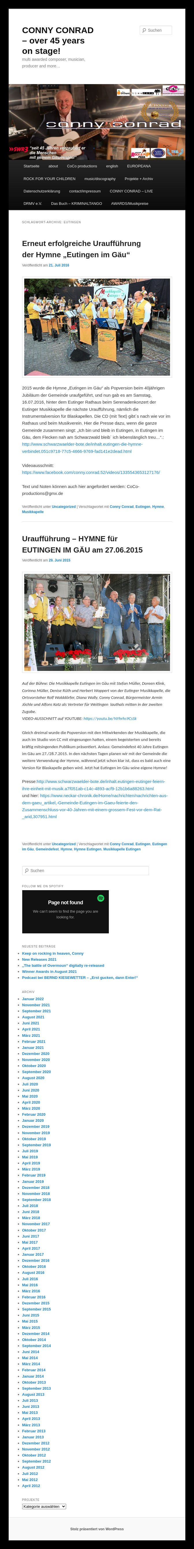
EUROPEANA (139, 166)
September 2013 (36, 1388)
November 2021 (36, 1005)
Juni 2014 (30, 1352)
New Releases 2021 (39, 959)
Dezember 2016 (36, 1260)
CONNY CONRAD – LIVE (131, 191)
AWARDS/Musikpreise (129, 203)
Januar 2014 (33, 1376)
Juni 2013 (30, 1406)
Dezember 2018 (36, 1187)
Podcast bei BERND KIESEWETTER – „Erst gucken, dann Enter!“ (80, 977)
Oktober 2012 (34, 1455)
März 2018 (31, 1218)
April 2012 (31, 1486)
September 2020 (36, 1072)
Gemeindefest (47, 849)
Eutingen (143, 507)
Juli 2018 (30, 1206)
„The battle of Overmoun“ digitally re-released (63, 965)
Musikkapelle (33, 512)
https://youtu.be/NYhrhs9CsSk (110, 718)
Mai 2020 (30, 1096)
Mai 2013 (30, 1412)
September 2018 (36, 1200)
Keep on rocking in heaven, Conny (53, 953)
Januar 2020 (33, 1120)
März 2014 (31, 1364)
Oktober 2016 (34, 1266)
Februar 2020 (34, 1114)
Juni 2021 (30, 1023)
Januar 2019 (33, 1181)
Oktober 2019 (34, 1139)
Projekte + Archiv (139, 179)
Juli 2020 (30, 1084)
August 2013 (33, 1394)
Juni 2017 (30, 1236)
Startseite (32, 166)
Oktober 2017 (34, 1230)
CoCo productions (82, 166)
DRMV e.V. (33, 203)
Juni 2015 (30, 1315)
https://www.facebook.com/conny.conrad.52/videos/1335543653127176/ (91, 472)
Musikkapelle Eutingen (122, 849)
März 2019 (31, 1169)
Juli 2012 (30, 1474)
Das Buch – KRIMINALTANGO (76, 203)
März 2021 (31, 1035)
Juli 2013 (30, 1400)
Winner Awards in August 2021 (49, 971)
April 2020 (31, 1102)
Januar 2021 (33, 1047)
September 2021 (36, 1011)
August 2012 (33, 1467)
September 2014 (36, 1346)
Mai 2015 (30, 1321)
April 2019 (31, 1163)
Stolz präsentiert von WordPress (97, 1529)
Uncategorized (64, 507)
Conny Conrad (122, 507)
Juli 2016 (30, 1279)
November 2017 (36, 1224)
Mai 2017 (30, 1242)
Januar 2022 (33, 999)
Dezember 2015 (36, 1303)
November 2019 (36, 1133)
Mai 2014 (30, 1358)
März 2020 (31, 1108)
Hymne (158, 507)
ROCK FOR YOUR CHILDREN (50, 179)
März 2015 (31, 1327)
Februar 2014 (34, 1370)
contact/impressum (85, 191)
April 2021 (31, 1029)
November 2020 (36, 1060)
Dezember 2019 (36, 1126)
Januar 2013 (33, 1437)
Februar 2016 (34, 1297)
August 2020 (33, 1078)
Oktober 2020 (34, 1066)
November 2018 (36, 1193)
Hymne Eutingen (88, 849)
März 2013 (31, 1425)
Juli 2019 (30, 1151)
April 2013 (31, 1418)
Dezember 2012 (36, 1443)
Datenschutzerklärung (42, 191)
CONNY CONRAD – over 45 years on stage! (58, 40)
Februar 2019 (34, 1175)
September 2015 (36, 1309)
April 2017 (31, 1248)
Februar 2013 (34, 1431)
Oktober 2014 (34, 1340)
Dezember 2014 (36, 1334)
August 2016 (33, 1272)
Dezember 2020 (36, 1053)
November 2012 (36, 1449)
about (53, 166)
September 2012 (36, 1461)
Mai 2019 (30, 1157)
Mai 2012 (30, 1480)
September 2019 (36, 1145)
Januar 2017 (33, 1254)
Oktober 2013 (34, 1382)
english (112, 166)
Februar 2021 (34, 1041)
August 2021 (33, 1017)
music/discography (100, 179)
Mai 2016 (30, 1285)
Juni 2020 (30, 1090)
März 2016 (31, 1291)
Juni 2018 (30, 1212)
